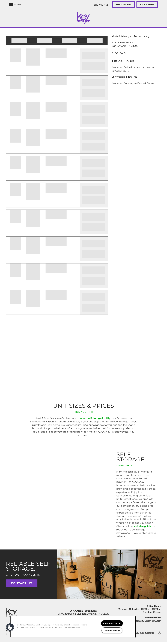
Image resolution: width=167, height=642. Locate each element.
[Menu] (15, 4)
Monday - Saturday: (123, 67)
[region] (73, 627)
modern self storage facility (94, 418)
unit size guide (142, 526)
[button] (123, 4)
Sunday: (117, 70)
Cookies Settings (112, 630)
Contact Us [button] (21, 583)
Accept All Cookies (111, 623)
